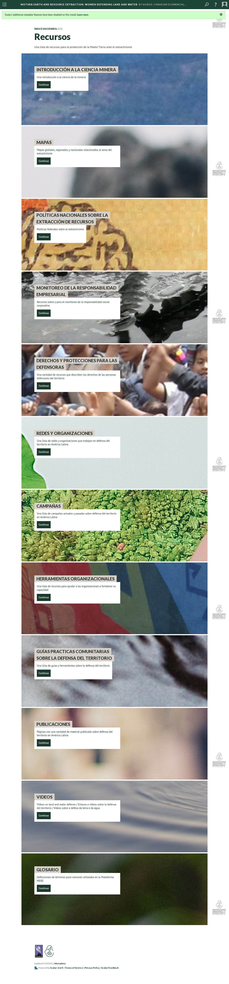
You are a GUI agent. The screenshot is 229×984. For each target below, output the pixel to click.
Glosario (47, 869)
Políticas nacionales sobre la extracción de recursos (72, 218)
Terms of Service (74, 967)
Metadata (60, 963)
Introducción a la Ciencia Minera (76, 69)
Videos (44, 796)
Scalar (53, 967)
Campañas (48, 506)
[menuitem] (4, 4)
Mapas (44, 142)
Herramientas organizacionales (75, 578)
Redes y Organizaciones (64, 433)
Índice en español (45, 29)
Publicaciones (53, 724)
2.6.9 (60, 967)
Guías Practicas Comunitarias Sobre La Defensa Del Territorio (74, 655)
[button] (215, 4)
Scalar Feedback (110, 967)
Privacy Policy (92, 967)
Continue (44, 84)
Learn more (82, 14)
